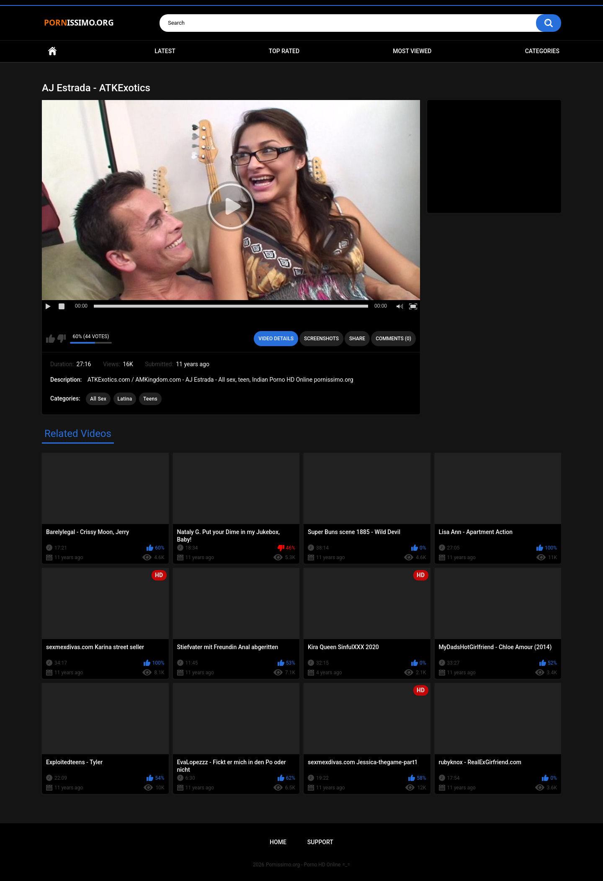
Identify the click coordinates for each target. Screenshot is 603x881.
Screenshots (321, 339)
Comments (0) (393, 339)
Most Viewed (412, 51)
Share (357, 339)
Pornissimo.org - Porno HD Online (303, 865)
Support (320, 842)
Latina (125, 399)
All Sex (98, 399)
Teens (150, 399)
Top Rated (284, 51)
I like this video (50, 338)
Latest (165, 51)
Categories (542, 51)
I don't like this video (61, 338)
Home (52, 51)
